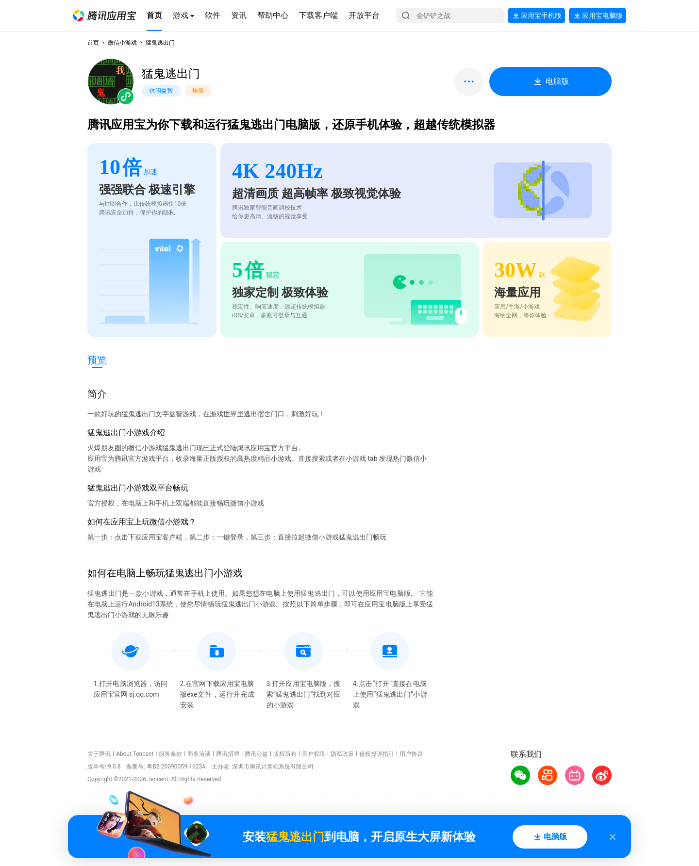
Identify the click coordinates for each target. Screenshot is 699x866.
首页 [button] (93, 42)
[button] (104, 15)
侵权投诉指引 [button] (376, 754)
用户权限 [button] (313, 754)
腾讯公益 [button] (256, 754)
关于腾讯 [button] (99, 754)
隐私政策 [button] (342, 754)
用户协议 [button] (411, 754)
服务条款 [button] (170, 754)
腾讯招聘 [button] (227, 754)
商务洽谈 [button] (199, 754)
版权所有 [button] (285, 754)
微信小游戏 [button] (122, 42)
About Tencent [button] (134, 754)
